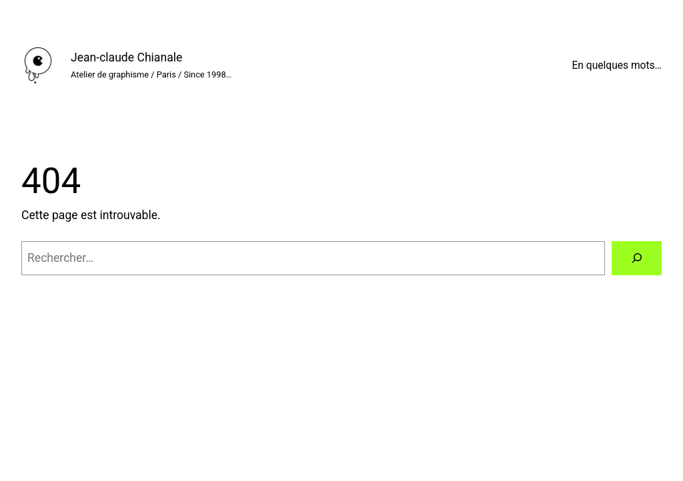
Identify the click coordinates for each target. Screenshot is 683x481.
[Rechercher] (637, 258)
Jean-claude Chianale (126, 57)
